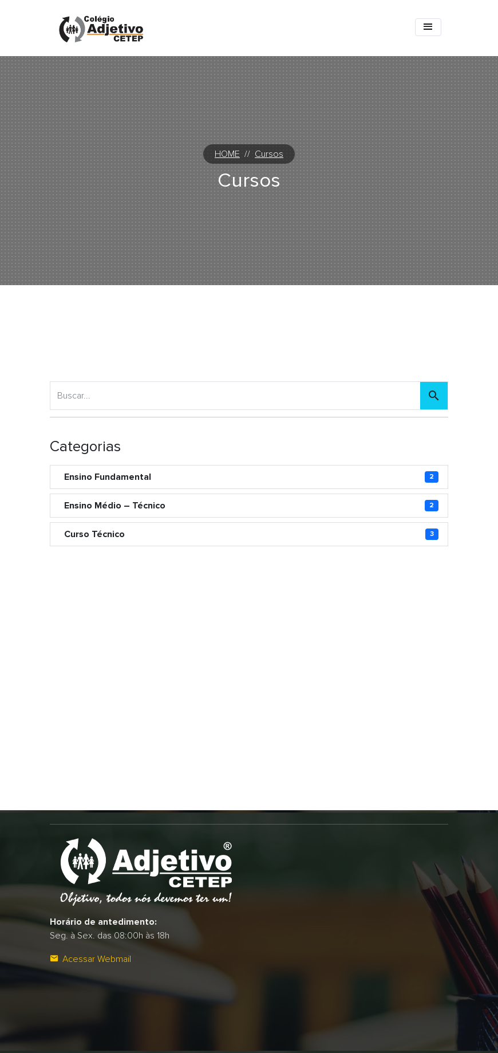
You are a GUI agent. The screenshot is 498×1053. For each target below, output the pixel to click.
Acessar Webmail (90, 959)
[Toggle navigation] (428, 27)
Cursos (269, 154)
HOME (227, 154)
